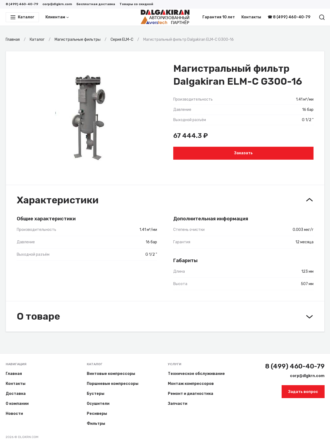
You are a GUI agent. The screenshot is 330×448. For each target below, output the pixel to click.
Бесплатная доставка (95, 4)
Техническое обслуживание (196, 373)
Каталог (94, 364)
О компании (17, 403)
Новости (14, 413)
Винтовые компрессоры (111, 373)
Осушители (98, 403)
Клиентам (57, 17)
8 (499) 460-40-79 (22, 4)
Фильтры (96, 423)
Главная (14, 373)
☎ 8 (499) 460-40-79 (289, 17)
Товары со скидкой (136, 4)
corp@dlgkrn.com (57, 4)
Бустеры (95, 393)
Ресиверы (97, 413)
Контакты (251, 17)
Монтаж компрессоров (191, 383)
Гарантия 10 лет (218, 17)
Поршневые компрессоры (112, 383)
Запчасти (177, 403)
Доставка (16, 393)
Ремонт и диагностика (190, 393)
